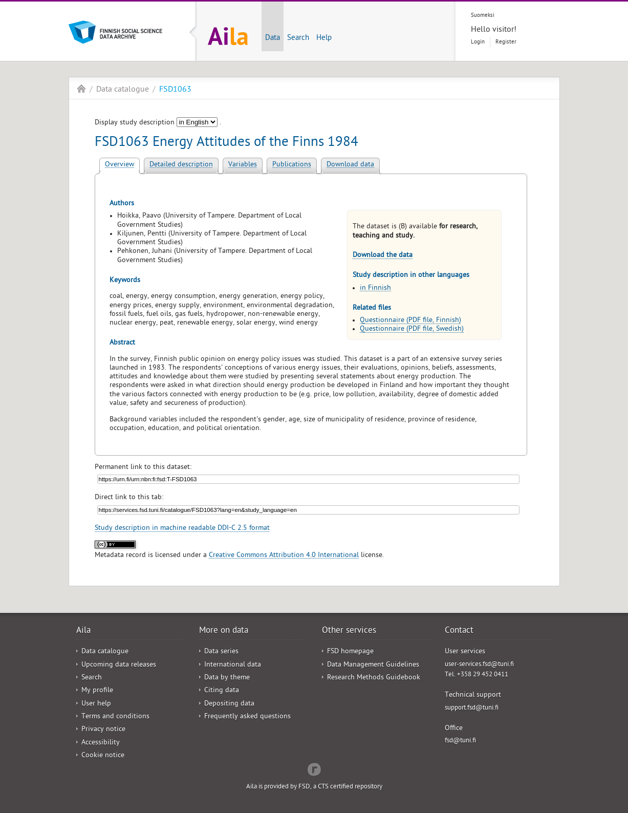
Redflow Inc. (314, 768)
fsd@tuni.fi (460, 741)
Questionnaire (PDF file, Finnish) (410, 320)
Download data (350, 165)
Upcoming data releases (118, 665)
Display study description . (158, 123)
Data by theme (227, 678)
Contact (459, 631)
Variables (242, 165)
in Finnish (375, 288)
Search (298, 38)
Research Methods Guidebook (373, 678)
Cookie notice (102, 756)
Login (478, 42)
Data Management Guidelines (373, 665)
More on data (223, 631)
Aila (81, 88)
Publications (291, 165)
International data (232, 665)
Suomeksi (482, 15)
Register (505, 42)
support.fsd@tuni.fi (472, 708)
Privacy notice (103, 729)
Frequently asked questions (247, 717)
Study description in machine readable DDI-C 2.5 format (182, 528)
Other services (349, 631)
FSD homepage (350, 652)
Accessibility (100, 743)
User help (96, 704)
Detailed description (181, 165)
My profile (97, 691)
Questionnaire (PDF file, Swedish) (412, 329)
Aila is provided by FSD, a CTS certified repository (314, 787)
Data (272, 38)
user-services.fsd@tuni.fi (479, 665)
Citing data (221, 691)
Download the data (383, 255)
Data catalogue (122, 90)
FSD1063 (175, 90)
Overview (119, 165)
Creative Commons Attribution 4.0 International (284, 555)
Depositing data (229, 704)
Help (324, 38)
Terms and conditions (115, 717)
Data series (221, 652)
